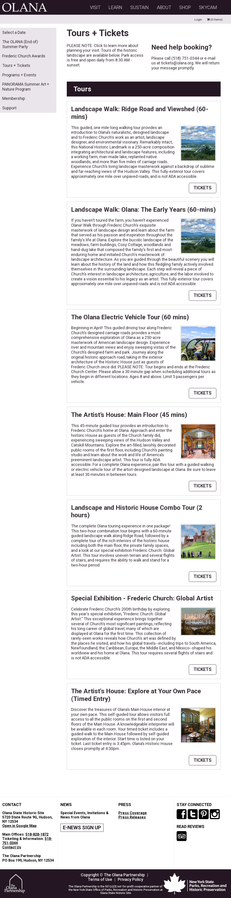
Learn (115, 7)
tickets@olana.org (177, 63)
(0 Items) (215, 19)
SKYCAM (208, 7)
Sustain (139, 7)
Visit (95, 7)
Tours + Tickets (16, 65)
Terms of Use (100, 879)
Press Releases (132, 817)
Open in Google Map (19, 826)
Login (198, 19)
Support (9, 108)
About (164, 7)
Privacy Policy (130, 879)
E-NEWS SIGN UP (82, 827)
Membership (13, 98)
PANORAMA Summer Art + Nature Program (25, 87)
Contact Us (11, 847)
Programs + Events (19, 75)
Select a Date (14, 32)
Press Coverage (132, 813)
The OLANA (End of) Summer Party (20, 44)
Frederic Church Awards (23, 56)
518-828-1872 (37, 834)
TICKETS (203, 187)
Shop (185, 7)
